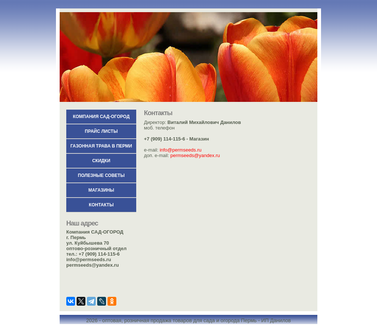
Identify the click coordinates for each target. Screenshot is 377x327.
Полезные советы (101, 175)
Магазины (101, 190)
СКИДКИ (101, 160)
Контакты (101, 204)
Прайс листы (101, 131)
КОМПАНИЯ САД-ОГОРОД (101, 116)
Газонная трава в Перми (101, 146)
